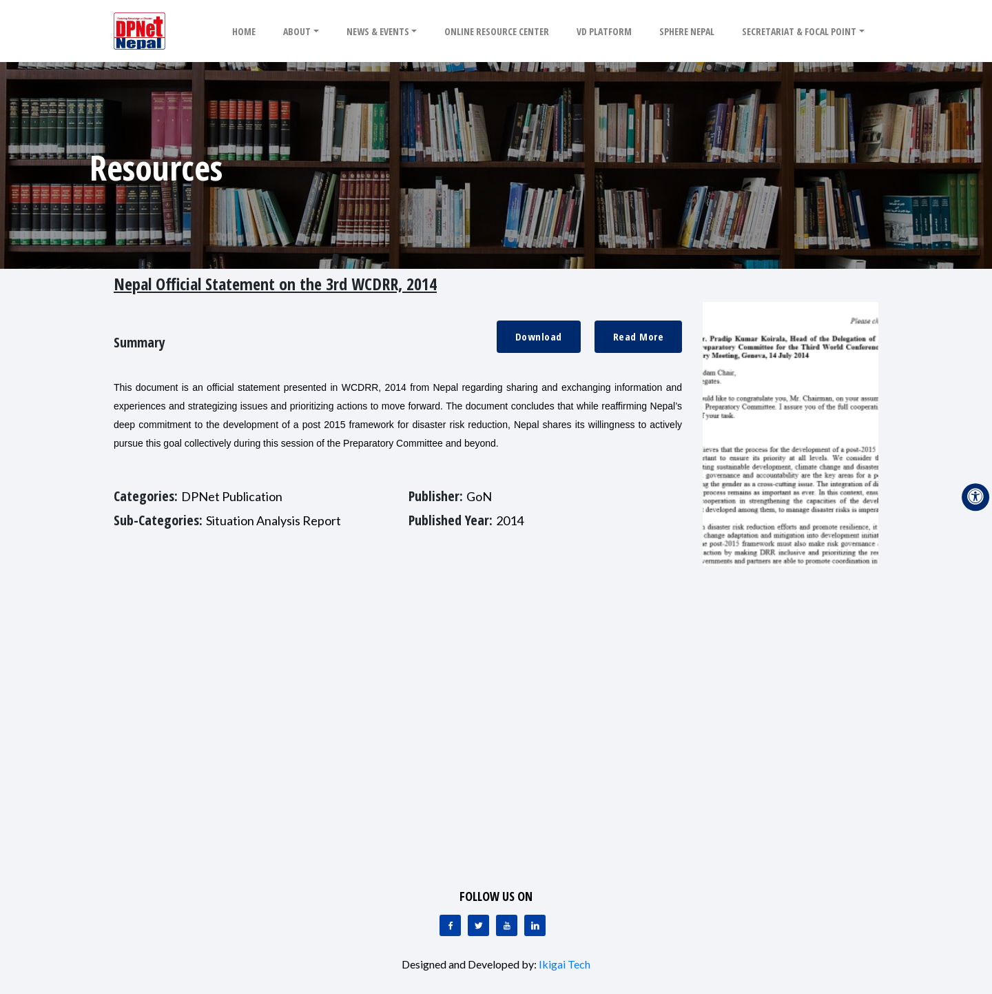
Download (538, 336)
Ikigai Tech (564, 964)
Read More (638, 336)
